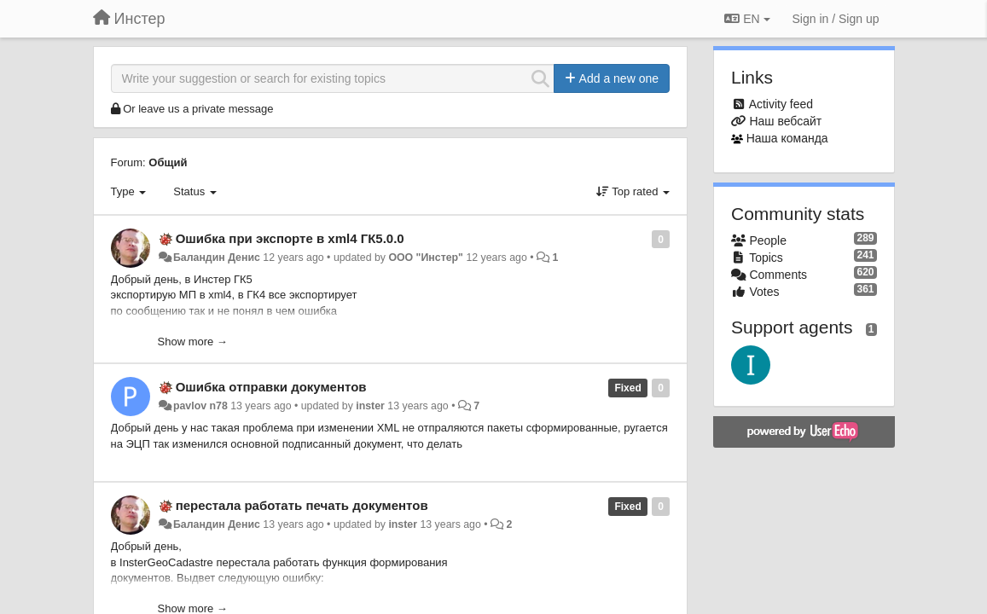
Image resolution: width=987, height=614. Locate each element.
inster (370, 406)
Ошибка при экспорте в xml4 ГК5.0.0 (290, 238)
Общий (167, 162)
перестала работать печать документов (302, 505)
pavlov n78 (200, 406)
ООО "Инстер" (425, 258)
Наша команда (787, 138)
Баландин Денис (216, 258)
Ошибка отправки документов (271, 386)
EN (746, 19)
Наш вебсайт (785, 121)
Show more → (193, 341)
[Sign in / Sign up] (836, 18)
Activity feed (781, 104)
